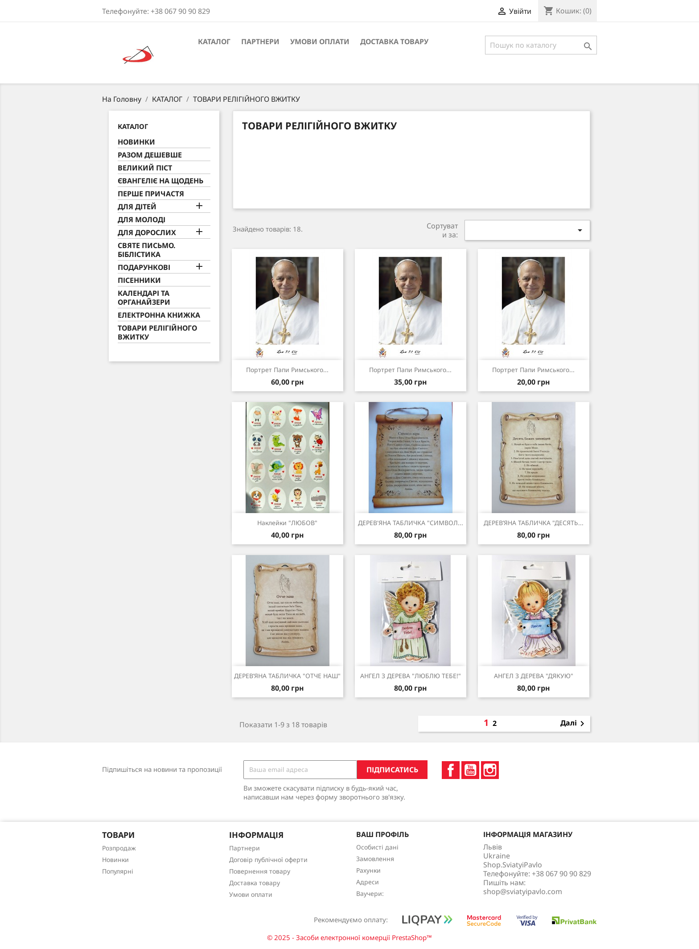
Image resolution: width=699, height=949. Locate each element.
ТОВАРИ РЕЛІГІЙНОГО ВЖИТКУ (157, 332)
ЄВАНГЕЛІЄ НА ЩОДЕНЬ (160, 181)
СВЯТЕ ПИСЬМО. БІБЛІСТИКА (147, 250)
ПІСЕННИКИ (139, 280)
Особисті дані (377, 847)
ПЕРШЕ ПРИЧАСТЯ (151, 194)
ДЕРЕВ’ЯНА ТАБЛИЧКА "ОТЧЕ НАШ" (287, 675)
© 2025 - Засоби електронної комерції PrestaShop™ (349, 937)
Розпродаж (119, 848)
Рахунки (368, 870)
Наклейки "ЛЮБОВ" (287, 522)
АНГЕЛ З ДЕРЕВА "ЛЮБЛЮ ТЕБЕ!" (410, 675)
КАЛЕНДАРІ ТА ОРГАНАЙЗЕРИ (144, 298)
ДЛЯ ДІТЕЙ (137, 206)
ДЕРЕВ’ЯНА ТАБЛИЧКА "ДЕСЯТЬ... (534, 522)
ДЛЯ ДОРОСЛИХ (147, 232)
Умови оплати (320, 41)
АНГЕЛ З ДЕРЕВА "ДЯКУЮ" (533, 675)
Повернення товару (259, 871)
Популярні (117, 871)
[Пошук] (541, 45)
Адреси (367, 882)
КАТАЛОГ (214, 41)
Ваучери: (370, 893)
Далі (574, 723)
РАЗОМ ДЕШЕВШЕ (150, 155)
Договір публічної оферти (268, 859)
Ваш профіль (382, 834)
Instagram (490, 770)
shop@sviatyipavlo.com (522, 891)
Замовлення (375, 858)
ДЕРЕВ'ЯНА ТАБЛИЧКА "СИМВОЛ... (410, 522)
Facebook (451, 770)
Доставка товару (394, 41)
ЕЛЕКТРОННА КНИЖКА (159, 315)
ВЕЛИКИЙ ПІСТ (145, 168)
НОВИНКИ (136, 142)
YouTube (470, 770)
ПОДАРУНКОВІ (144, 267)
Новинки (115, 859)
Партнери (260, 41)
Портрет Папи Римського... (533, 369)
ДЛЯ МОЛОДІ (141, 219)
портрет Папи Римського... (287, 369)
